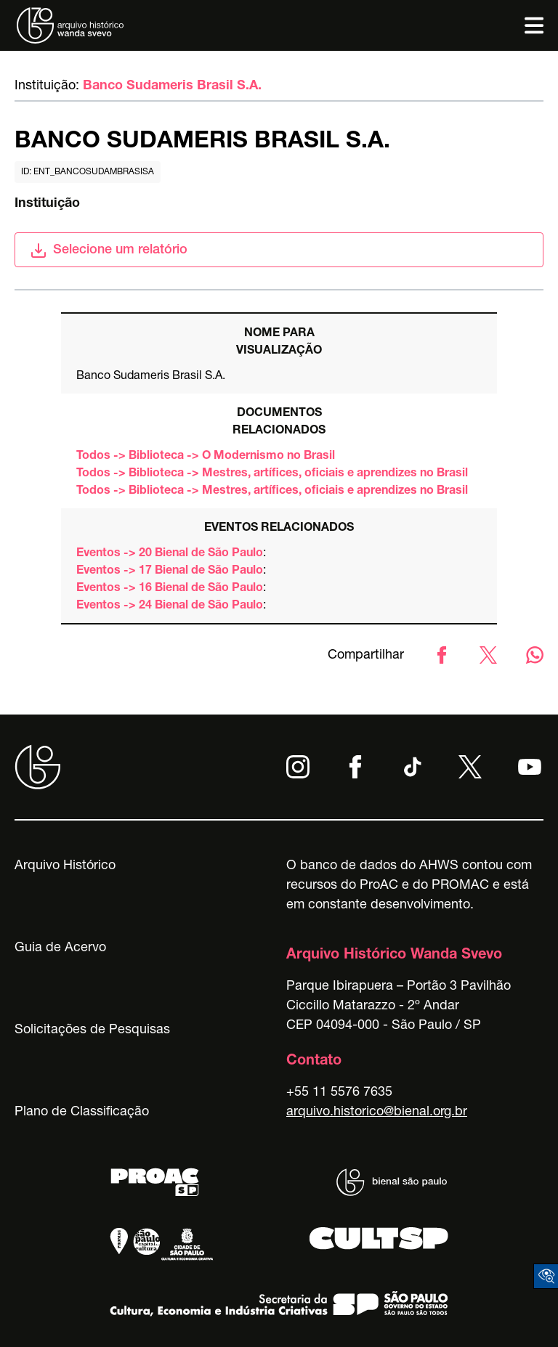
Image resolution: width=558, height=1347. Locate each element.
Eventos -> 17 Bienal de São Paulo (169, 571)
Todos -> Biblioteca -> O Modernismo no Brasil (205, 457)
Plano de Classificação (82, 1112)
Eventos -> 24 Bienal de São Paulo (169, 606)
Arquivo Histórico (65, 866)
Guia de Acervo (60, 948)
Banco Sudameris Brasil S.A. (172, 86)
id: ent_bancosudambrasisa (87, 172)
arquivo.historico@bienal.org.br (376, 1112)
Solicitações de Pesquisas (92, 1030)
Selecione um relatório (108, 250)
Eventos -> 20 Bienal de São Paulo (169, 554)
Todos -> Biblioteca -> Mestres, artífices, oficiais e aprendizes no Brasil (272, 474)
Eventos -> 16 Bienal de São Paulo (169, 589)
